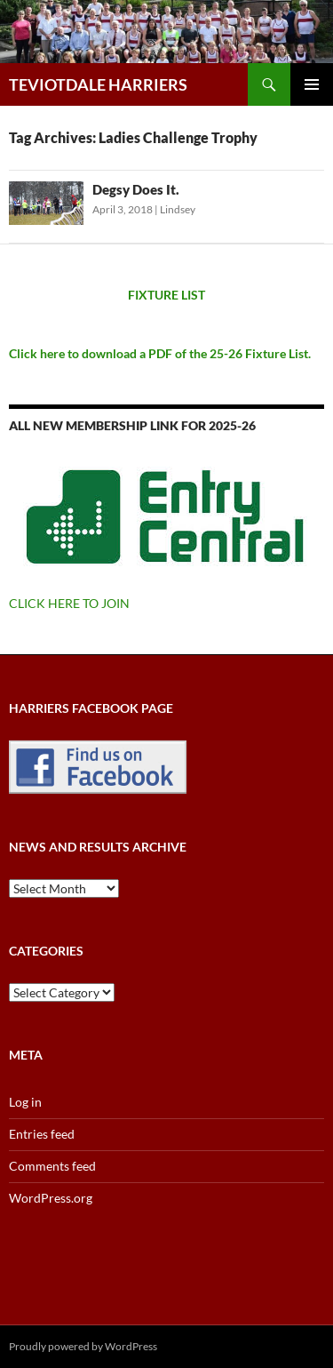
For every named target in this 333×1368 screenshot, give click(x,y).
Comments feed (52, 1165)
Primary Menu (311, 84)
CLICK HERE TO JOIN (69, 603)
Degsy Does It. (135, 189)
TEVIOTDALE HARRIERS (98, 84)
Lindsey (177, 209)
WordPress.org (50, 1197)
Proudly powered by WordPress (83, 1346)
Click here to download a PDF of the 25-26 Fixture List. (160, 353)
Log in (25, 1101)
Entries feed (42, 1133)
